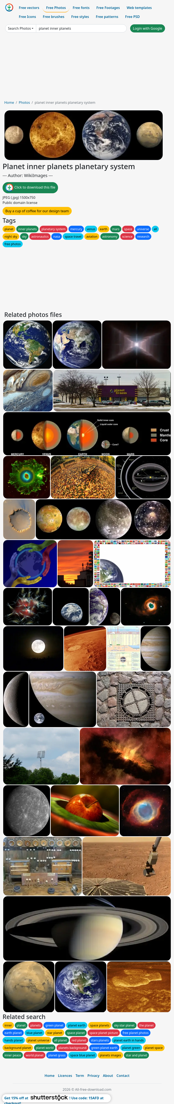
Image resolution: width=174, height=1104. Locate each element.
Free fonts (81, 7)
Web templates (139, 7)
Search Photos (19, 28)
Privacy (94, 1075)
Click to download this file (30, 188)
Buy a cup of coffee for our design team (37, 211)
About (108, 1075)
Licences (65, 1075)
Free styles (80, 16)
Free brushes (53, 16)
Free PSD (132, 16)
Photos (24, 102)
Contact (122, 1075)
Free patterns (107, 16)
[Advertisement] (87, 68)
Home (9, 102)
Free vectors (29, 7)
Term (80, 1075)
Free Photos (56, 7)
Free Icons (27, 16)
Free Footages (108, 7)
